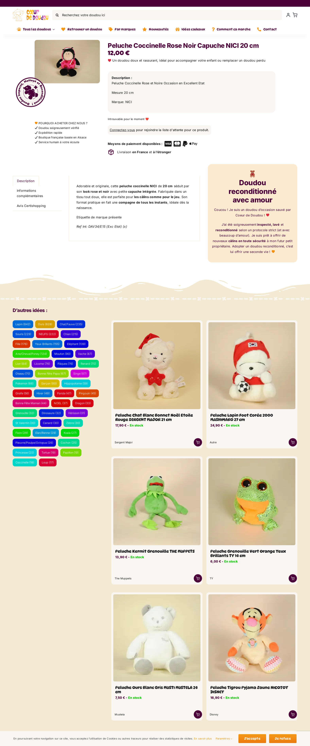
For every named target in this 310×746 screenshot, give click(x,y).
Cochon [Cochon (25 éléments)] (69, 442)
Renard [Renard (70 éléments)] (88, 363)
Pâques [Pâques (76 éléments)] (65, 363)
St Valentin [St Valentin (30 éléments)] (25, 423)
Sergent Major (124, 442)
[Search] (57, 15)
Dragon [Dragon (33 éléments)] (83, 403)
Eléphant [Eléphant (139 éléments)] (76, 344)
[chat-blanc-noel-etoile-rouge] (156, 324)
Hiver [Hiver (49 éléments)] (43, 393)
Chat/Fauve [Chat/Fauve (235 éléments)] (71, 324)
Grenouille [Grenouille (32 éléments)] (24, 413)
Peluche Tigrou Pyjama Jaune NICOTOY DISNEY (249, 689)
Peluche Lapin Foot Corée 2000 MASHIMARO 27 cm (241, 417)
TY (211, 578)
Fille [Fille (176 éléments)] (21, 344)
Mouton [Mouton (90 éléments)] (62, 353)
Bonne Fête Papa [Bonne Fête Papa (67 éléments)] (52, 373)
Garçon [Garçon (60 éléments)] (49, 383)
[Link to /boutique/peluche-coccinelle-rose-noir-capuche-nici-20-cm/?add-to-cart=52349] (293, 578)
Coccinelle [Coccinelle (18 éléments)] (24, 462)
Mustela (120, 714)
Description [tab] (26, 181)
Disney (214, 714)
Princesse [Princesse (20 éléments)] (24, 452)
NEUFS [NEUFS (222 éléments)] (47, 334)
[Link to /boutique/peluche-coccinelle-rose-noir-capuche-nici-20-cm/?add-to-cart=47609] (293, 714)
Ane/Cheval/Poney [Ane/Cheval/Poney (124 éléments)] (31, 353)
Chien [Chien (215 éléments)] (70, 334)
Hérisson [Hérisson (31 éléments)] (76, 413)
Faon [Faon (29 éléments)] (21, 432)
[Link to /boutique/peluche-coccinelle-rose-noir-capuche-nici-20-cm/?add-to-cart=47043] (293, 442)
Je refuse (283, 738)
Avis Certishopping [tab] (31, 206)
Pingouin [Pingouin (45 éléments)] (87, 393)
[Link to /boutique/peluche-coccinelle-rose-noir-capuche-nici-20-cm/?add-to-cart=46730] (198, 578)
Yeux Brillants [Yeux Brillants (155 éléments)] (47, 344)
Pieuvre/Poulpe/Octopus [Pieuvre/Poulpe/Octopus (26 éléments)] (34, 442)
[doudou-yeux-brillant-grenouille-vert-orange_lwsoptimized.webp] (251, 460)
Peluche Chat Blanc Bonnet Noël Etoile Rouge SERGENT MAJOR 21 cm (154, 417)
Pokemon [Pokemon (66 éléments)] (24, 383)
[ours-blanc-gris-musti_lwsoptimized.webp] (156, 596)
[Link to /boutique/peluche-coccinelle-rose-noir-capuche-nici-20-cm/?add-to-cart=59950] (198, 442)
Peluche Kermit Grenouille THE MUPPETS (155, 551)
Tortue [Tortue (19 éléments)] (49, 452)
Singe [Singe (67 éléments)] (80, 373)
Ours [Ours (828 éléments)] (45, 324)
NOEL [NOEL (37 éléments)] (61, 403)
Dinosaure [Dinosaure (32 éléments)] (51, 413)
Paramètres (224, 738)
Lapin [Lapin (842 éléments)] (23, 324)
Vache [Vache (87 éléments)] (85, 353)
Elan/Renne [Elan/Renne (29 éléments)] (45, 432)
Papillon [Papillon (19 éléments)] (71, 452)
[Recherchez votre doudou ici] (167, 15)
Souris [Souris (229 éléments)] (23, 334)
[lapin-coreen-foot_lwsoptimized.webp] (251, 324)
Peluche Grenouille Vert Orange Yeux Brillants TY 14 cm (248, 553)
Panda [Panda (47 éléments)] (64, 393)
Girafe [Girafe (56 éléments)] (22, 393)
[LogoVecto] (30, 10)
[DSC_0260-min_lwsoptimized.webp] (156, 460)
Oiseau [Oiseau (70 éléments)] (22, 373)
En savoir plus (203, 738)
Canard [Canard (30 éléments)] (51, 423)
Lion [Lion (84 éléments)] (21, 363)
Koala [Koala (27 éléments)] (70, 432)
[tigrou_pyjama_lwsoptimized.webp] (251, 596)
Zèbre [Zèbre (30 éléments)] (73, 423)
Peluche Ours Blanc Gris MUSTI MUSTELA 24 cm (156, 689)
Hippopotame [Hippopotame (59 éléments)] (76, 383)
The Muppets (123, 578)
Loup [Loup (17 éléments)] (48, 462)
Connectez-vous (122, 130)
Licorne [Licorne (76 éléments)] (42, 363)
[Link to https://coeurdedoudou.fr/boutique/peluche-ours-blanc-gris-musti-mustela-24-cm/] (198, 714)
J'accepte (252, 738)
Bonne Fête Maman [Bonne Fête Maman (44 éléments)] (31, 403)
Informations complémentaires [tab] (30, 193)
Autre (213, 442)
